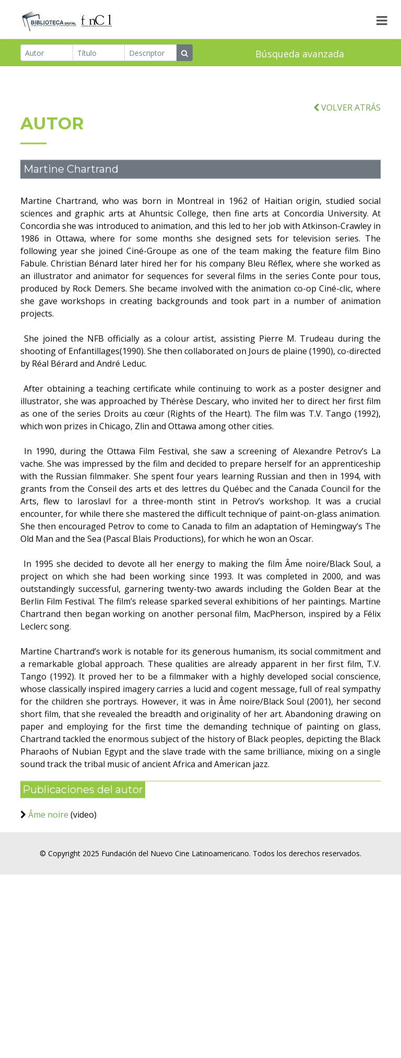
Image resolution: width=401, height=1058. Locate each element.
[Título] (99, 53)
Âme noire (49, 834)
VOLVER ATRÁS (347, 126)
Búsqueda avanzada (299, 54)
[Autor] (46, 53)
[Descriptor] (150, 53)
